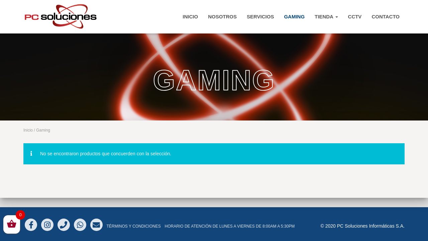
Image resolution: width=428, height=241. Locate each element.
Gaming (294, 16)
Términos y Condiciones (133, 226)
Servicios (260, 16)
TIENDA (326, 16)
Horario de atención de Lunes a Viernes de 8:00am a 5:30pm (230, 226)
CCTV (355, 16)
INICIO (190, 16)
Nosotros (222, 16)
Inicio (28, 130)
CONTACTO (385, 16)
